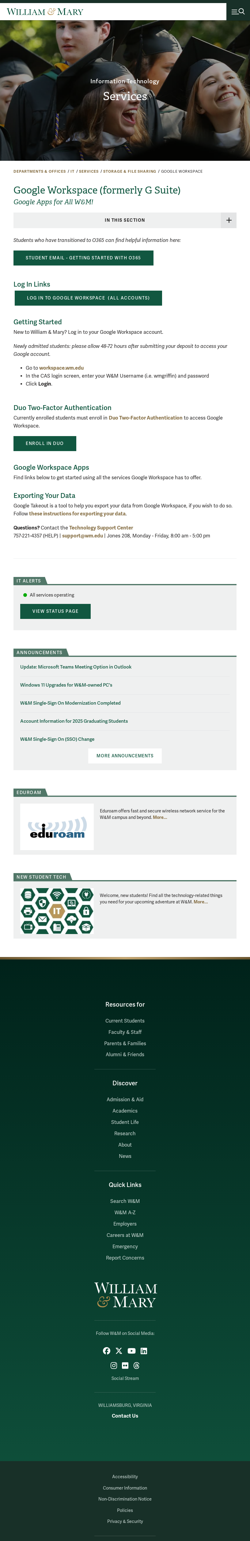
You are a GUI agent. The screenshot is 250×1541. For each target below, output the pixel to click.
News (125, 1156)
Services (125, 96)
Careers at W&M (125, 1235)
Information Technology (125, 81)
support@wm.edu (82, 535)
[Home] (45, 11)
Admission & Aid (125, 1100)
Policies (125, 1510)
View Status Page (55, 611)
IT (72, 171)
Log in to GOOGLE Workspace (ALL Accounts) (88, 298)
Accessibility (125, 1476)
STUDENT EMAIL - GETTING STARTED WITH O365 (83, 258)
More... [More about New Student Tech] (201, 901)
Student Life (125, 1122)
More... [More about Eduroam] (160, 817)
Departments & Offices (39, 171)
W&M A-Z (125, 1213)
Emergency (125, 1246)
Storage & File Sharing (129, 171)
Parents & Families (125, 1043)
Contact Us (125, 1416)
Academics (125, 1111)
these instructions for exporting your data (77, 514)
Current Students (125, 1021)
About (125, 1145)
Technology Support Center (101, 527)
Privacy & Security (125, 1521)
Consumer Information (125, 1487)
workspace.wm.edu (61, 367)
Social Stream (125, 1378)
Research (125, 1134)
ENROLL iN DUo (45, 443)
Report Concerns (125, 1258)
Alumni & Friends (125, 1055)
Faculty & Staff (125, 1032)
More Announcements (125, 756)
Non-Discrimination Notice (125, 1499)
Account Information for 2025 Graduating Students (74, 721)
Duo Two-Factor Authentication (146, 418)
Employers (125, 1224)
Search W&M (125, 1201)
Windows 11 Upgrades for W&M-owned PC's (66, 685)
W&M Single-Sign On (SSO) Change (57, 739)
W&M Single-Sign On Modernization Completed (70, 703)
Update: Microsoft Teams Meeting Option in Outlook (75, 666)
